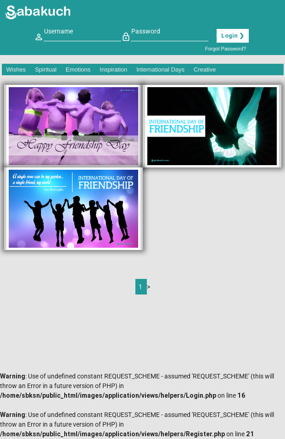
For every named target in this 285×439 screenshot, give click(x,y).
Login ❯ (232, 35)
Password (145, 31)
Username (58, 31)
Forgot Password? (225, 48)
